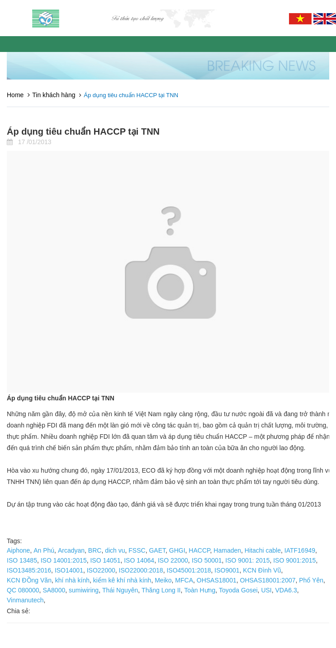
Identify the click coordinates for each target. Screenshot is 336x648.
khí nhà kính (72, 580)
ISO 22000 (173, 560)
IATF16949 (299, 550)
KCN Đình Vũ (262, 570)
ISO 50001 (207, 560)
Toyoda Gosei (238, 590)
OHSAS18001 (217, 580)
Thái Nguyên (120, 590)
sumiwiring (84, 590)
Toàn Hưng (199, 590)
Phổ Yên (311, 580)
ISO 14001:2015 (64, 560)
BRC (95, 550)
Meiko (163, 580)
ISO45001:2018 (188, 570)
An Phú (43, 550)
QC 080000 (23, 590)
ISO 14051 (105, 560)
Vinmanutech (25, 600)
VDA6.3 (286, 590)
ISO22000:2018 (141, 570)
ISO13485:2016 (29, 570)
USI (266, 590)
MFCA (184, 580)
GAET (157, 550)
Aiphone (18, 550)
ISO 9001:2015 (294, 560)
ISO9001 (226, 570)
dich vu (115, 550)
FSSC (136, 550)
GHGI (177, 550)
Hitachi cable (263, 550)
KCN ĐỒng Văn (29, 580)
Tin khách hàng (53, 95)
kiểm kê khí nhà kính (122, 580)
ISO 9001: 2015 (247, 560)
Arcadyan (71, 550)
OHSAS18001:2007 (268, 580)
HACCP (199, 550)
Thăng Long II (161, 590)
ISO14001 (69, 570)
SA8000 (54, 590)
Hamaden (227, 550)
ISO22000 (101, 570)
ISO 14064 (139, 560)
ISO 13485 (22, 560)
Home (15, 95)
